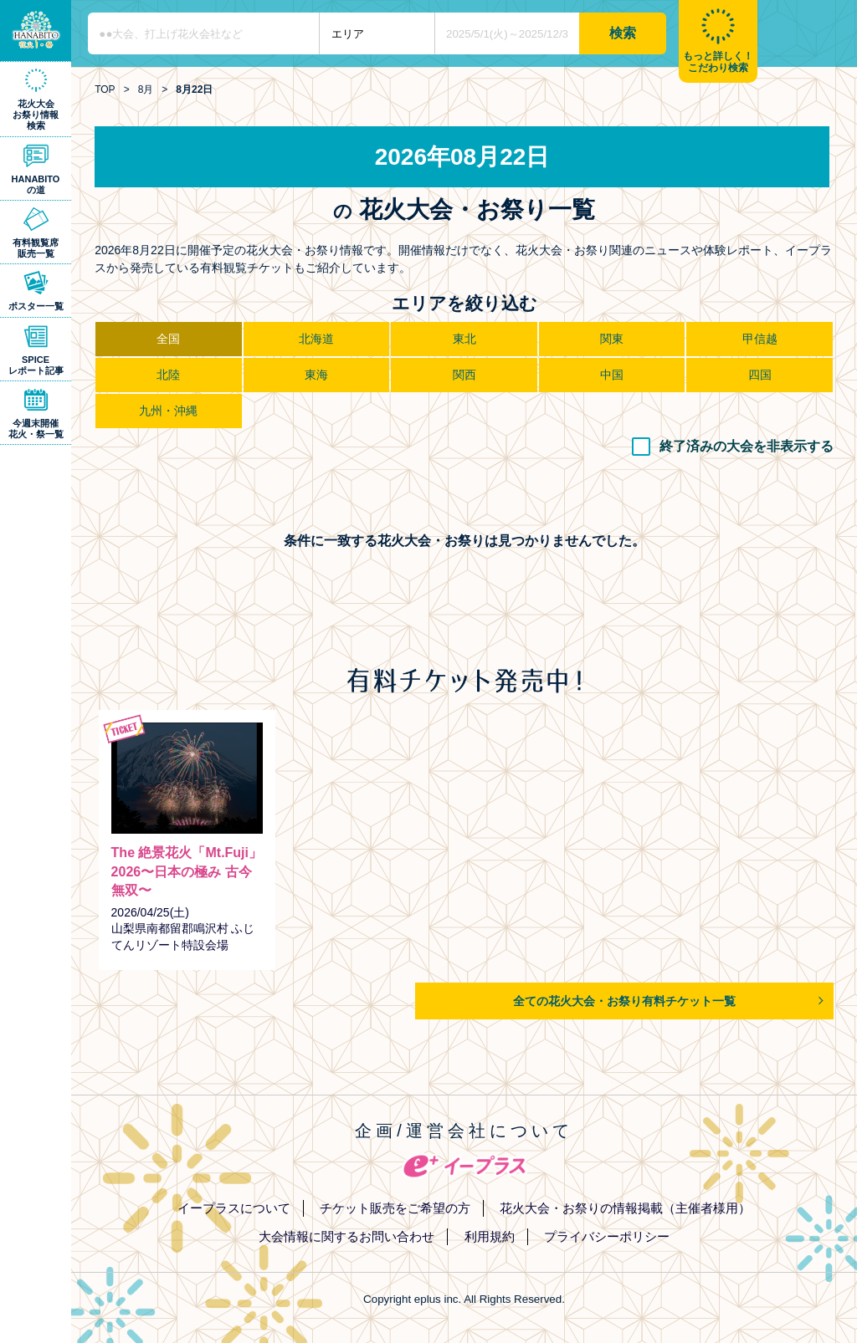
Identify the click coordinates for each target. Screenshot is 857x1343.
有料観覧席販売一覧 (36, 247)
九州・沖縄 (168, 410)
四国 (760, 374)
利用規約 (489, 1236)
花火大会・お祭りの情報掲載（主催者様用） (625, 1208)
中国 (612, 374)
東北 (464, 338)
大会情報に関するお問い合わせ (346, 1236)
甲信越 (759, 338)
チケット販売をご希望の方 (395, 1208)
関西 (464, 374)
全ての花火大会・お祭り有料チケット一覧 (624, 1001)
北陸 (168, 374)
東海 (316, 374)
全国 (168, 338)
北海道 (316, 338)
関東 (612, 338)
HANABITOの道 (36, 184)
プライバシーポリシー (607, 1236)
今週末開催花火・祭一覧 (36, 428)
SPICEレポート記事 (36, 365)
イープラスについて (233, 1208)
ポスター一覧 (36, 306)
